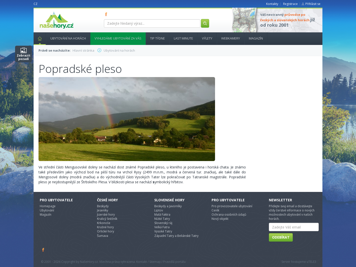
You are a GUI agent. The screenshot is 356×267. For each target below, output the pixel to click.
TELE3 (312, 262)
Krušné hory (105, 227)
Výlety (207, 38)
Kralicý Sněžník (107, 219)
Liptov (158, 210)
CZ (36, 4)
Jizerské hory (106, 214)
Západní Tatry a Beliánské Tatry (176, 236)
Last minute (183, 38)
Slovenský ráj (163, 223)
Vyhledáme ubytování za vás (118, 38)
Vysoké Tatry (163, 231)
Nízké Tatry (162, 219)
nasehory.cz (48, 11)
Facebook (43, 250)
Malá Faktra (162, 214)
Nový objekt (220, 219)
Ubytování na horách (68, 38)
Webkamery (230, 38)
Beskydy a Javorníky (168, 206)
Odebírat (281, 237)
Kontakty (272, 4)
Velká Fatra (162, 227)
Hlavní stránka (38, 38)
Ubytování (47, 210)
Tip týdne (157, 38)
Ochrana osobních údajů (229, 214)
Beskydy (103, 206)
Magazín (256, 38)
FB (107, 14)
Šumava (102, 236)
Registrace (290, 4)
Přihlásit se (312, 4)
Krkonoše (103, 223)
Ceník (215, 210)
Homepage (48, 206)
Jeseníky (102, 210)
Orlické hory (105, 231)
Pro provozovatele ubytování (232, 206)
